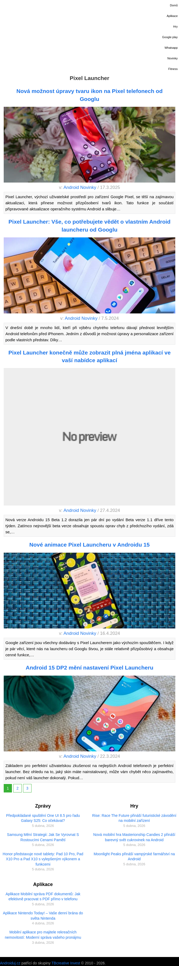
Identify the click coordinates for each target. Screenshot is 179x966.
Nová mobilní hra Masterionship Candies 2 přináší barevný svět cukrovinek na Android (134, 837)
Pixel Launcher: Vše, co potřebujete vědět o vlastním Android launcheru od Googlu (89, 225)
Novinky (172, 58)
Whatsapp (171, 47)
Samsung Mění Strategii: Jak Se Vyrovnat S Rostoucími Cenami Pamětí (43, 837)
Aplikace (172, 15)
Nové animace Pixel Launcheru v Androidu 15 (89, 545)
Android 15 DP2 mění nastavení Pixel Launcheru (89, 667)
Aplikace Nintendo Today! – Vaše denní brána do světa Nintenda (43, 915)
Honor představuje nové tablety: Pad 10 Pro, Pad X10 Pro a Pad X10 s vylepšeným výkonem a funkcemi (43, 859)
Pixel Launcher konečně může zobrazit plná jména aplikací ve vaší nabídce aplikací (89, 356)
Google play (170, 37)
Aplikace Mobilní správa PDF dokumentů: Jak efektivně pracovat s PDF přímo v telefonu (43, 896)
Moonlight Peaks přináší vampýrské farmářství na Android (134, 856)
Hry (175, 26)
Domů (174, 5)
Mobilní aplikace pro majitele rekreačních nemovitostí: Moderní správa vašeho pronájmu (43, 935)
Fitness (173, 68)
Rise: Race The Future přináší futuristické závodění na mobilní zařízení (134, 818)
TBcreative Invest (65, 963)
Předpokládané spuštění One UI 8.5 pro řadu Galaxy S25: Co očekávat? (43, 818)
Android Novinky (80, 187)
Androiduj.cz (10, 963)
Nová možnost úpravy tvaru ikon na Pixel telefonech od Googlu (89, 95)
